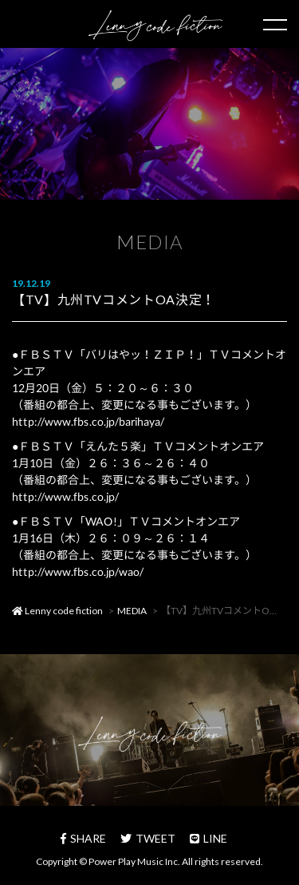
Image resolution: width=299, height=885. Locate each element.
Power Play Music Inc (133, 861)
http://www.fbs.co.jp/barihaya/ (88, 421)
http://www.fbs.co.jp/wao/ (78, 571)
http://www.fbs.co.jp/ (65, 496)
